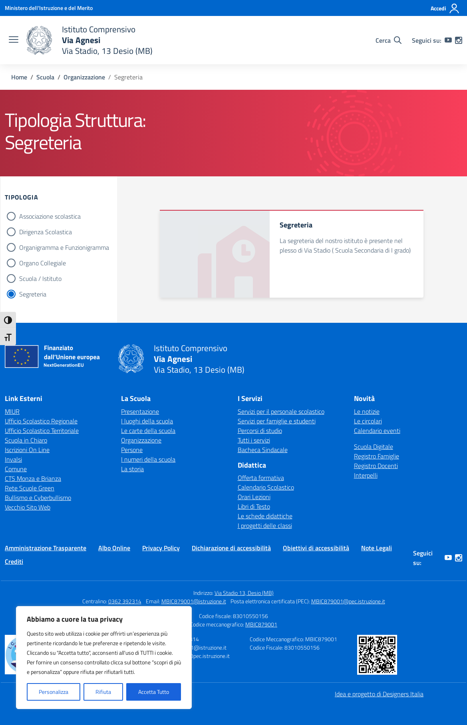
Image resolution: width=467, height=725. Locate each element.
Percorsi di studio (260, 430)
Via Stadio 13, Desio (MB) (244, 593)
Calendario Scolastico (266, 487)
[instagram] (458, 40)
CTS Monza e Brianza (33, 478)
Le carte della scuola (148, 430)
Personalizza (53, 691)
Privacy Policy (161, 548)
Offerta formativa (261, 477)
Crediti (14, 561)
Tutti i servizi (254, 440)
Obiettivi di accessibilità (316, 548)
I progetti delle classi (265, 525)
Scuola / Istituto (40, 278)
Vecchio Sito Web (27, 507)
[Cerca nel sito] (388, 40)
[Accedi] (445, 8)
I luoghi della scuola (147, 421)
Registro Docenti (376, 465)
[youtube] (448, 40)
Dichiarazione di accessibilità (231, 548)
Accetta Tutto (153, 691)
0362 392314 (124, 601)
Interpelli (366, 475)
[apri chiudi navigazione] (13, 40)
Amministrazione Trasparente (45, 548)
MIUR (12, 411)
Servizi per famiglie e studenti (277, 421)
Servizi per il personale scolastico (281, 411)
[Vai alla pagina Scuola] (45, 77)
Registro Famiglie (376, 456)
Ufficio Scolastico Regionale (41, 421)
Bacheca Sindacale (263, 449)
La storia (132, 469)
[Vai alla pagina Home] (19, 77)
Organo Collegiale (42, 263)
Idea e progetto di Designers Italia (379, 694)
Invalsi (13, 459)
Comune (16, 469)
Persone (132, 449)
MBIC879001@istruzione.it (193, 601)
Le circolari (368, 421)
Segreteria (32, 294)
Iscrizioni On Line (27, 449)
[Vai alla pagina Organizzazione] (84, 77)
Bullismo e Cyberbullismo (38, 497)
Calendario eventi (377, 430)
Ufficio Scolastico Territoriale (42, 430)
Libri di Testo (254, 506)
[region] (104, 657)
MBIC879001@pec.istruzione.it (348, 601)
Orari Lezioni (254, 497)
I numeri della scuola (148, 459)
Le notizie (367, 411)
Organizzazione (141, 440)
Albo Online (114, 548)
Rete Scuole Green (29, 488)
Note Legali (376, 548)
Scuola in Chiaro (26, 440)
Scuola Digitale (373, 446)
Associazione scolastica (50, 216)
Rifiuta (103, 691)
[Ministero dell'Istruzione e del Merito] (49, 8)
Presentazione (140, 411)
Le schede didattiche (265, 516)
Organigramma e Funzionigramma (64, 247)
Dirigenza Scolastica (45, 232)
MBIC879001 (261, 624)
